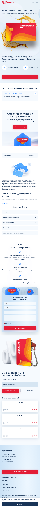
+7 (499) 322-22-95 (8, 454)
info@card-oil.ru (7, 459)
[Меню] (37, 2)
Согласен (20, 504)
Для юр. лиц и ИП (9, 323)
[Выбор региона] (20, 384)
